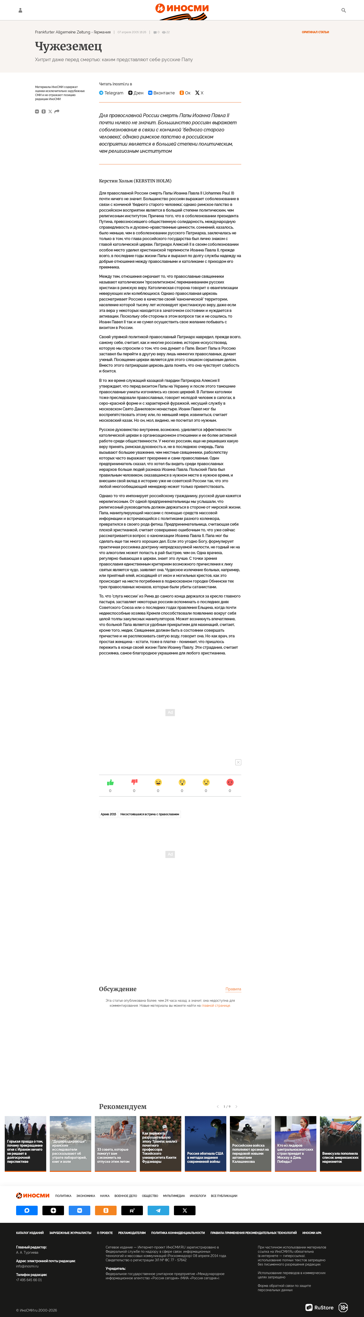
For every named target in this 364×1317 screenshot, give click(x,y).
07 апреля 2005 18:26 (132, 32)
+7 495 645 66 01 (29, 1280)
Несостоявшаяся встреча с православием (149, 814)
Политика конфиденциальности (178, 1233)
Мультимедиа (174, 1196)
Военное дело (125, 1196)
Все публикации (224, 1196)
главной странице (216, 1005)
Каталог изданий (30, 1233)
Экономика (85, 1196)
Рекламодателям (132, 1233)
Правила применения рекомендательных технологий (253, 1233)
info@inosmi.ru (27, 1266)
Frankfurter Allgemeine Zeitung (62, 32)
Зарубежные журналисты (70, 1233)
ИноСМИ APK (311, 1233)
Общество (150, 1196)
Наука (104, 1196)
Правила (233, 989)
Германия (102, 32)
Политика (63, 1196)
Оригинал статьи (315, 32)
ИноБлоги (198, 1196)
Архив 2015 (108, 814)
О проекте (105, 1233)
